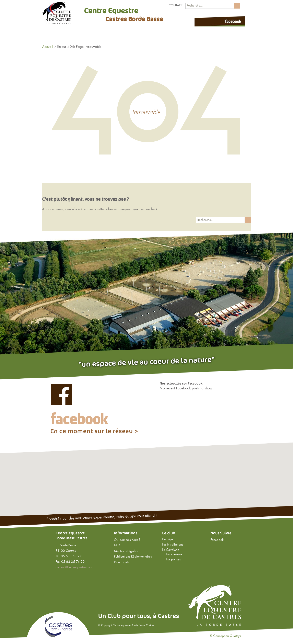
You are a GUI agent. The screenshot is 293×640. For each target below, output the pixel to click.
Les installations (172, 544)
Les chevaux (174, 554)
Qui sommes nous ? (127, 540)
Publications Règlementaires (133, 556)
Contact (176, 5)
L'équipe (167, 539)
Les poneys (173, 559)
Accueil (47, 47)
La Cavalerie (170, 550)
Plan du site (121, 562)
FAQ (117, 545)
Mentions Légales (126, 551)
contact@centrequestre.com (74, 567)
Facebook (217, 540)
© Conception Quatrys (225, 636)
